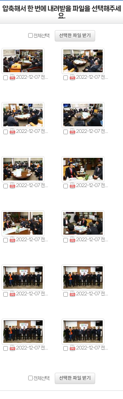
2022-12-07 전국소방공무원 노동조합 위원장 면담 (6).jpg (91, 185)
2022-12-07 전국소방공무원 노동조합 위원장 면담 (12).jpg (91, 348)
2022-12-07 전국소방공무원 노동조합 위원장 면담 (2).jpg (91, 77)
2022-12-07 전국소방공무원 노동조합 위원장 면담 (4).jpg (91, 131)
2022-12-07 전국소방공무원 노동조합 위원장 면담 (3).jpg (30, 131)
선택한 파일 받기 (75, 35)
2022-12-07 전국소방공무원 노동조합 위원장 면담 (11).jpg (30, 348)
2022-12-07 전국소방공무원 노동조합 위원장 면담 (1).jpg (30, 77)
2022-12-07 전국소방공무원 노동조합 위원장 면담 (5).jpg (30, 185)
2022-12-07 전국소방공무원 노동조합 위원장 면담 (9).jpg (30, 294)
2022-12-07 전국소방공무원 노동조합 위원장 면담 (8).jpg (91, 240)
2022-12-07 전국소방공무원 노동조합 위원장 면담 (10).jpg (91, 294)
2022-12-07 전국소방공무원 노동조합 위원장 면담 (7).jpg (30, 240)
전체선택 (41, 35)
